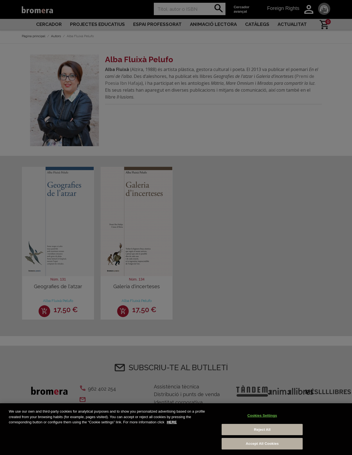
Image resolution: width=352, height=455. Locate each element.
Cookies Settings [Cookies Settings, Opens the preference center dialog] (262, 415)
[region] (176, 429)
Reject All (262, 429)
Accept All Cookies (262, 444)
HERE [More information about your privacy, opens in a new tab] (172, 422)
